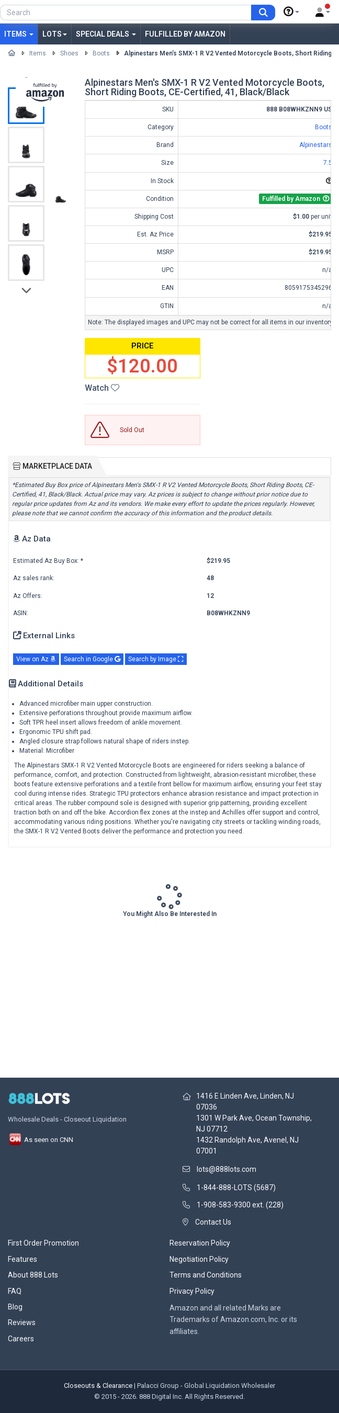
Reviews (22, 1322)
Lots (54, 34)
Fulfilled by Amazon (185, 34)
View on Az (36, 659)
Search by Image (156, 659)
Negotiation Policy (199, 1259)
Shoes (69, 53)
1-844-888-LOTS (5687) (236, 1187)
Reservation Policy (200, 1243)
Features (22, 1259)
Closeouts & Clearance (98, 1385)
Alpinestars (315, 145)
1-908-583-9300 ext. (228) (240, 1205)
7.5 (327, 162)
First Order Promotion (43, 1243)
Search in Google (92, 659)
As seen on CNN (40, 1140)
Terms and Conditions (206, 1275)
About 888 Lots (33, 1275)
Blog (15, 1307)
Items (18, 34)
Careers (21, 1339)
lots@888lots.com (226, 1169)
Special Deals (106, 34)
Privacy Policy (192, 1291)
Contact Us (213, 1222)
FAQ (14, 1291)
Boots (101, 53)
